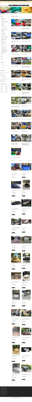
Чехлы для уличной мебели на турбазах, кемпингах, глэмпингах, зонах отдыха (15, 375)
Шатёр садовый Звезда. (14, 172)
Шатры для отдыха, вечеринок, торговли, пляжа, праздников (4, 30)
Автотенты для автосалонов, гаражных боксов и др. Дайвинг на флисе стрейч (15, 209)
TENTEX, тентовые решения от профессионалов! (4, 389)
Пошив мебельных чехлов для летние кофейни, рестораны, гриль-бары (26, 337)
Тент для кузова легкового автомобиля (25, 191)
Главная (10, 5)
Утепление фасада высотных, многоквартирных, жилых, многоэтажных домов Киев (4, 51)
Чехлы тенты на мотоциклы (4, 26)
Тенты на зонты (3, 32)
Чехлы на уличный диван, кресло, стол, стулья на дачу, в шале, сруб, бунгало (16, 282)
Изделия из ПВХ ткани (3, 47)
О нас (19, 5)
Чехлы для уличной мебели (4, 28)
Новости (2, 57)
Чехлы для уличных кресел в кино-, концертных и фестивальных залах (26, 355)
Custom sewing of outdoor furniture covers (26, 300)
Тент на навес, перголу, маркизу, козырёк (3, 33)
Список (30, 160)
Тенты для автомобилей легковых (26, 172)
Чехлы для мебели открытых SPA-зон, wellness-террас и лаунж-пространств (26, 374)
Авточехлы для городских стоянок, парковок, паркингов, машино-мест (16, 227)
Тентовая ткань (3, 19)
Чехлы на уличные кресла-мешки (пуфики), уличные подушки (4, 39)
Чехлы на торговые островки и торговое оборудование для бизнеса (4, 37)
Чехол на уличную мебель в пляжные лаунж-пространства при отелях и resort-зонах (16, 356)
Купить (23, 177)
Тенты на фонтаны (3, 27)
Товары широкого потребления (3, 53)
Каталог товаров (15, 5)
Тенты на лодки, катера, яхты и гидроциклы (15, 41)
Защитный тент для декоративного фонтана (16, 264)
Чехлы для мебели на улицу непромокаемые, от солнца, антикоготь (25, 282)
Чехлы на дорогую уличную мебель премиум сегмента (16, 337)
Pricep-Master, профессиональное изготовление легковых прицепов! (4, 390)
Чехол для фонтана (14, 245)
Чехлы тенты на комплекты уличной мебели (16, 300)
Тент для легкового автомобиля (3, 24)
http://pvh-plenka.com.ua (4, 78)
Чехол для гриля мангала (14, 131)
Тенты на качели (3, 35)
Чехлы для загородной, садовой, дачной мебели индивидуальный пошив (25, 319)
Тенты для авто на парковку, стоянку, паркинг (16, 191)
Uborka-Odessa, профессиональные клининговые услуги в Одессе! (4, 394)
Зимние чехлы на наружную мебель (26, 263)
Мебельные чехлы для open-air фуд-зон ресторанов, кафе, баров (16, 319)
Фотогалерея (23, 5)
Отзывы (1, 59)
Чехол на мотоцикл (24, 227)
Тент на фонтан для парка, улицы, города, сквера (26, 245)
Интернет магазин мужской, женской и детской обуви (4, 392)
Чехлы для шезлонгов (3, 41)
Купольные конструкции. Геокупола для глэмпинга (4, 48)
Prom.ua (19, 397)
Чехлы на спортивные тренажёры (3, 43)
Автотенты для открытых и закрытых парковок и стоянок (26, 209)
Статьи (1, 58)
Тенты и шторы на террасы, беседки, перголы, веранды (4, 21)
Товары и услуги (3, 18)
